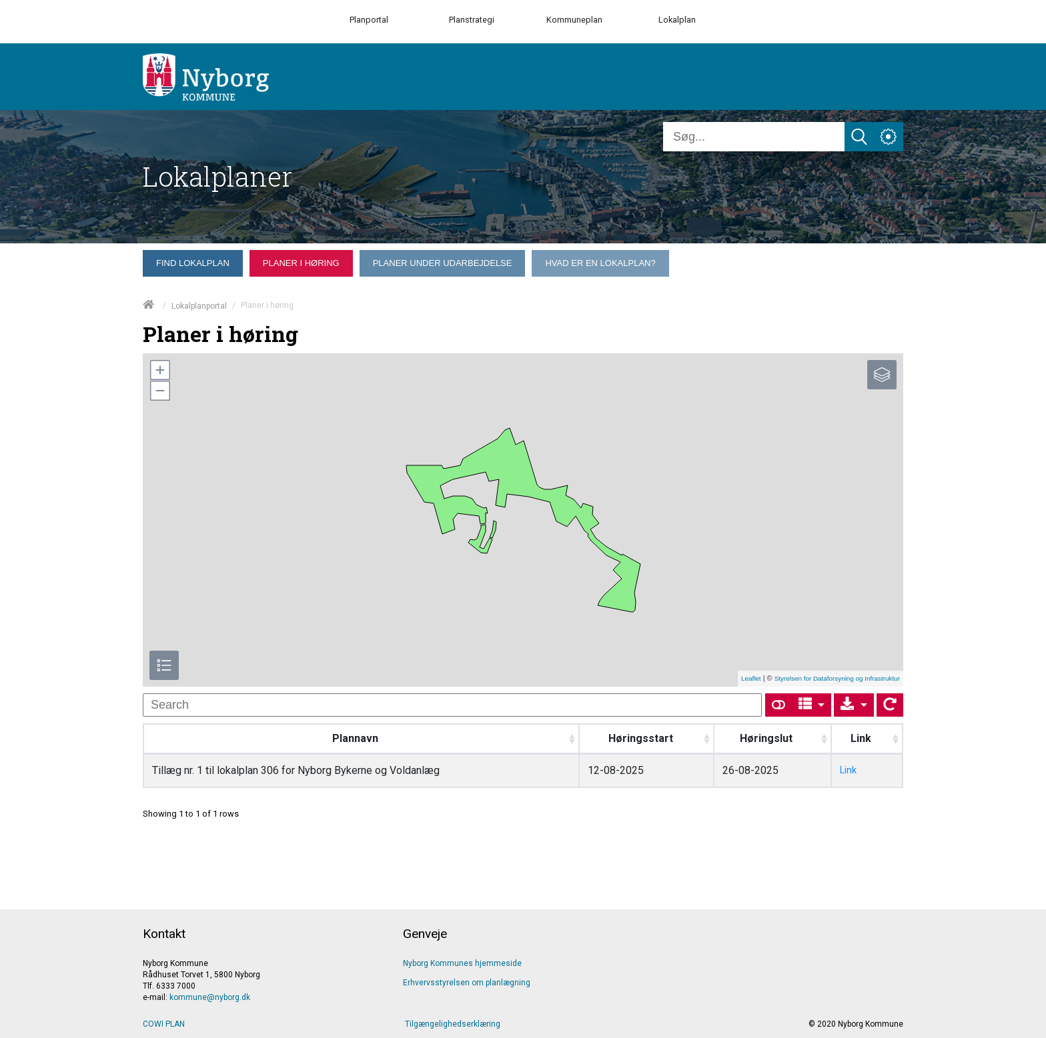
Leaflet (751, 678)
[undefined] (452, 705)
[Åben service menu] (888, 136)
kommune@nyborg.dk (209, 997)
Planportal (369, 20)
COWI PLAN (164, 1024)
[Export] (854, 705)
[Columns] (812, 705)
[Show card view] (778, 705)
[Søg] (754, 136)
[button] (159, 370)
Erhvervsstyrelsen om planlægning (466, 982)
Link (848, 770)
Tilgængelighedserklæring (452, 1024)
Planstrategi (471, 20)
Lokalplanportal (199, 306)
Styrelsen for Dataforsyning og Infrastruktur (837, 678)
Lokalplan (677, 20)
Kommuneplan (574, 20)
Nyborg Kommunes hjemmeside (462, 963)
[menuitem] (193, 263)
